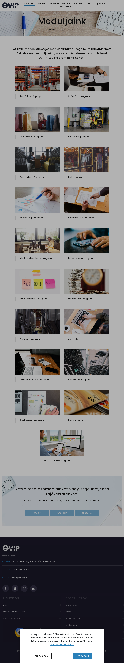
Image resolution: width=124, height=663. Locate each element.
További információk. (62, 644)
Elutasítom (42, 656)
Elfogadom (82, 656)
